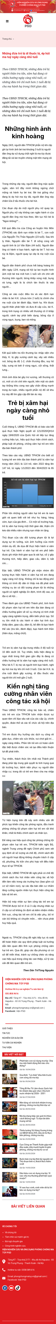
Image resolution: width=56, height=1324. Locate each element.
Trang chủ (7, 39)
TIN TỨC (6, 1033)
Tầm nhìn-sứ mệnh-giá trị (17, 1237)
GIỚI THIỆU (7, 1028)
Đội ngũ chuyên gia (14, 1241)
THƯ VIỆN (6, 1047)
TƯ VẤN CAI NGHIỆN (12, 1043)
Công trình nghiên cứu (15, 1246)
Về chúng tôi (10, 1232)
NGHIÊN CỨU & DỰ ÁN (12, 1038)
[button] (21, 12)
